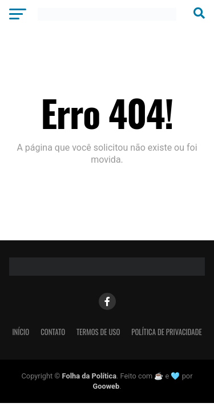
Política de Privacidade (166, 332)
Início (20, 332)
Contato (53, 332)
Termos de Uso (98, 332)
